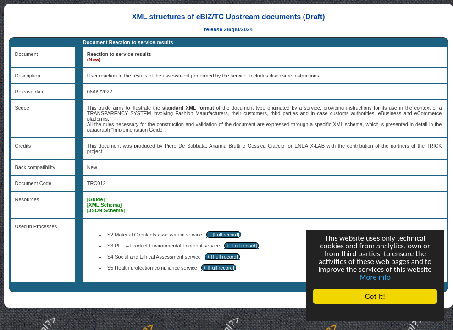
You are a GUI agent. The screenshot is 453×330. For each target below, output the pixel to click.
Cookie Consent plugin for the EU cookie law (375, 312)
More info (375, 277)
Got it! (375, 296)
